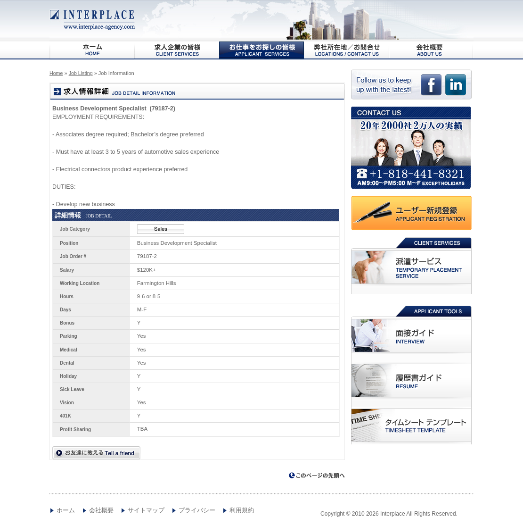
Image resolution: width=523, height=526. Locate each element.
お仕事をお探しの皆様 (261, 50)
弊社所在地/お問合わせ (346, 50)
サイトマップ (146, 510)
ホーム (66, 510)
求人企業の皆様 (176, 50)
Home (56, 73)
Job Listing (81, 73)
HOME (91, 50)
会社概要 (431, 50)
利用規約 (241, 510)
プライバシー (197, 510)
